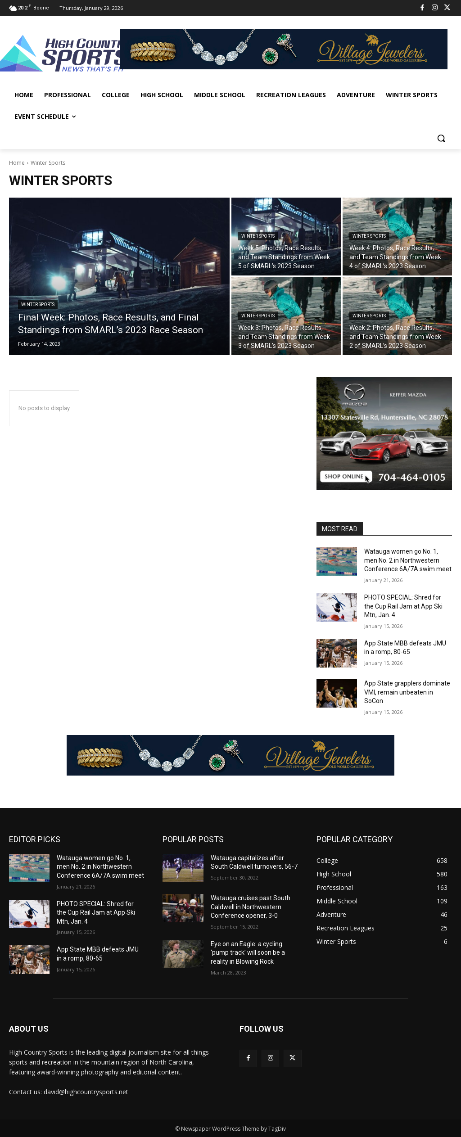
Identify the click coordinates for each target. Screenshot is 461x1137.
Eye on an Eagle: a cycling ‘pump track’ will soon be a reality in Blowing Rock (248, 952)
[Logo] (62, 54)
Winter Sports (37, 304)
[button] (441, 138)
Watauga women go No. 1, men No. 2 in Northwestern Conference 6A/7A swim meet (408, 560)
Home (17, 163)
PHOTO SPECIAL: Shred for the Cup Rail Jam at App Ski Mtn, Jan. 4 (403, 606)
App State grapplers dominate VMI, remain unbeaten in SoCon (407, 692)
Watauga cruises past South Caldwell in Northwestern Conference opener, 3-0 (250, 906)
